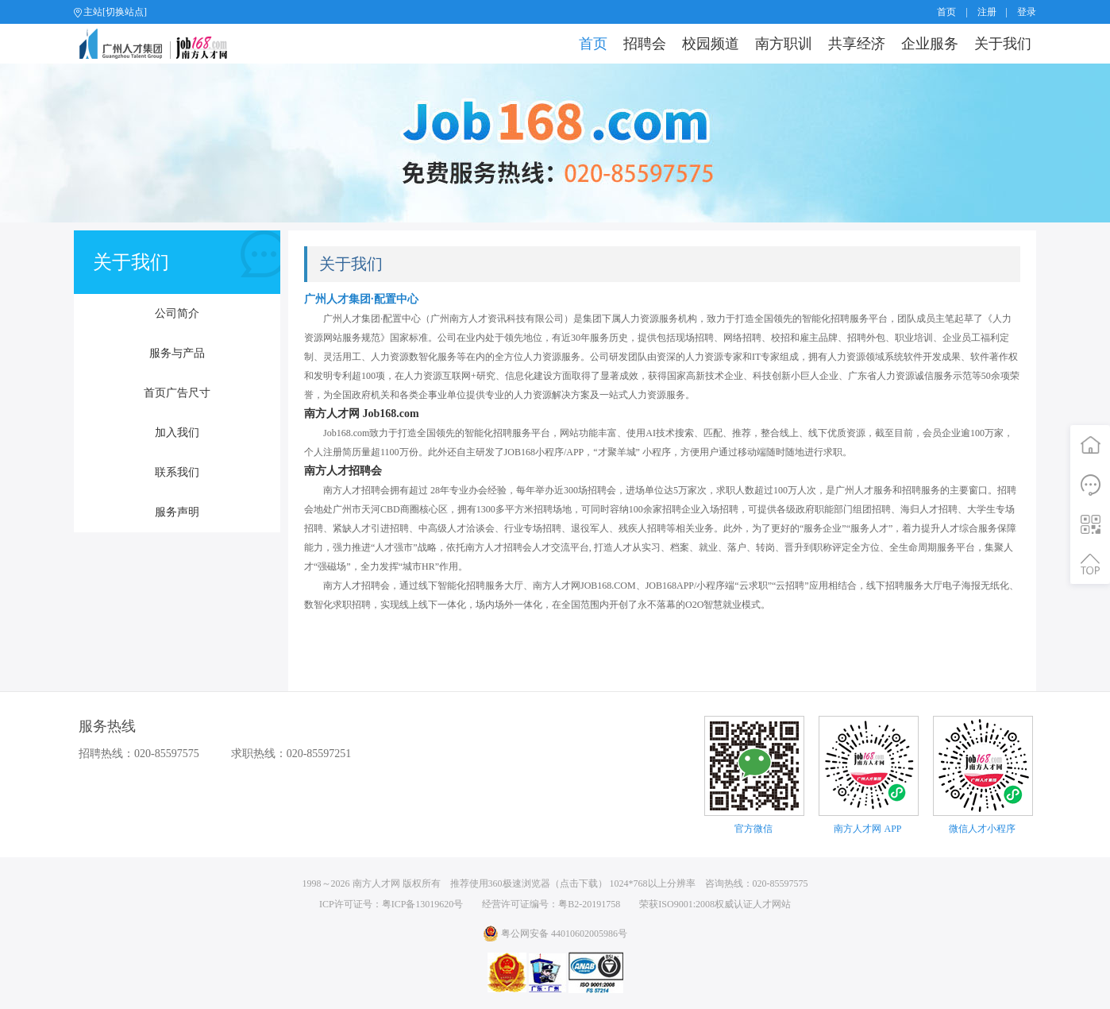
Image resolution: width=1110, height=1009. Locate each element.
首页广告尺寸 (177, 393)
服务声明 (177, 512)
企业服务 (929, 44)
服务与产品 (177, 353)
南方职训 (783, 44)
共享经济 (856, 44)
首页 (946, 11)
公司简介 (177, 313)
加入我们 (177, 433)
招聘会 (644, 44)
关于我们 (1002, 44)
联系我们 (177, 472)
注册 (986, 11)
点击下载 (579, 883)
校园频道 (710, 44)
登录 (1026, 11)
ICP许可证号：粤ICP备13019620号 (391, 904)
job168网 (160, 44)
